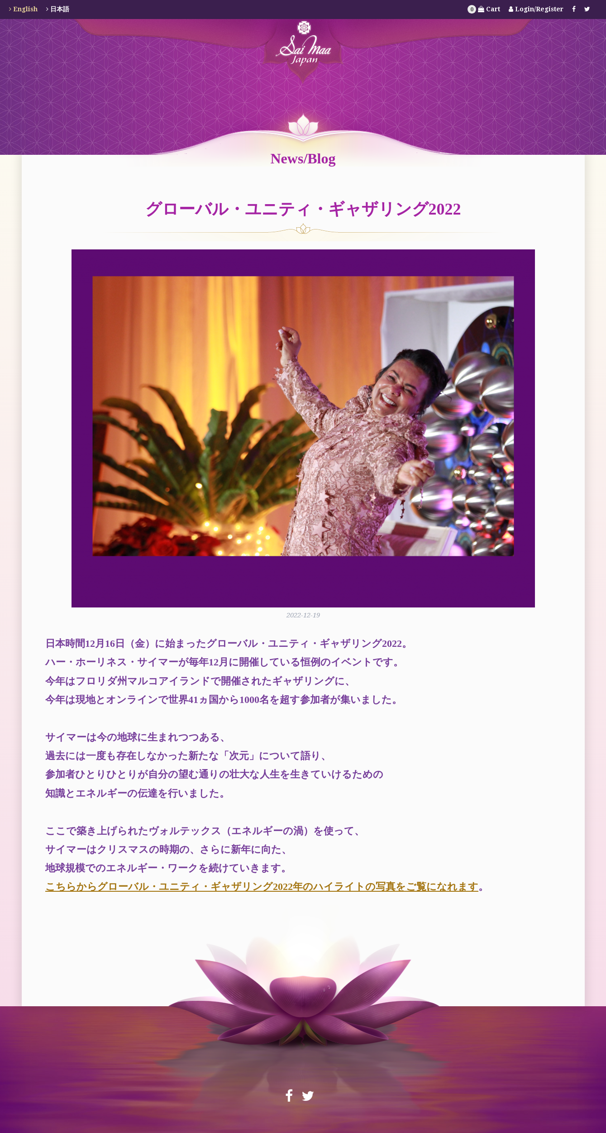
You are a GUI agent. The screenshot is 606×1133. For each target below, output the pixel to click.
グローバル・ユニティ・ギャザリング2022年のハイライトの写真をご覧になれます (287, 886)
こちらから (71, 886)
